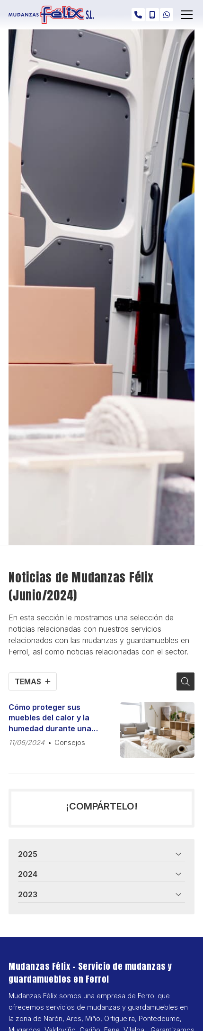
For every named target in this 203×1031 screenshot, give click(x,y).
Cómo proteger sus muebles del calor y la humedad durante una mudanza (50, 718)
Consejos (69, 742)
